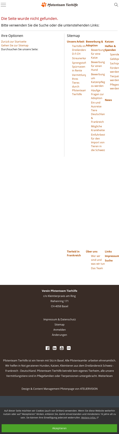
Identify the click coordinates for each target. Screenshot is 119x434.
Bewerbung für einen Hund (98, 66)
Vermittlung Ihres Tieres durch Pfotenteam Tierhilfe (79, 84)
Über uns (91, 251)
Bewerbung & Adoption (94, 43)
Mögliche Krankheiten (98, 128)
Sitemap (59, 324)
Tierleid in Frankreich (74, 253)
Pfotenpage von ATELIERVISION (79, 389)
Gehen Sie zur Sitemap (14, 45)
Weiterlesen (105, 376)
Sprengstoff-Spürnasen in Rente (79, 66)
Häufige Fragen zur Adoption (97, 94)
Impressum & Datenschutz (59, 319)
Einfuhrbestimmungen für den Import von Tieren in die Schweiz (98, 142)
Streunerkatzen (79, 58)
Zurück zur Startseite (13, 41)
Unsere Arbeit (75, 41)
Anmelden (59, 329)
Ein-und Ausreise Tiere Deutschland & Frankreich (98, 112)
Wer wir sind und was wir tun (98, 259)
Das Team (97, 268)
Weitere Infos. (88, 417)
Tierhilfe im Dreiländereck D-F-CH (79, 50)
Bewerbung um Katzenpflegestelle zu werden (98, 80)
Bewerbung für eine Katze (98, 53)
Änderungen (59, 335)
